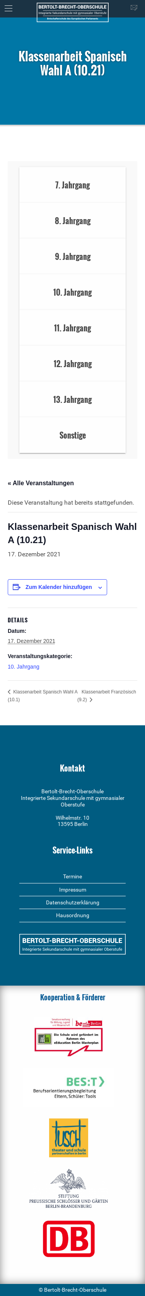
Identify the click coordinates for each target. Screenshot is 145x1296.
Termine (72, 876)
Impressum (72, 890)
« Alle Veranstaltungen (41, 483)
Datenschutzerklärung (72, 902)
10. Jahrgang (23, 667)
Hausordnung (72, 915)
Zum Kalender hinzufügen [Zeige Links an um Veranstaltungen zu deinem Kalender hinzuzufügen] (59, 587)
